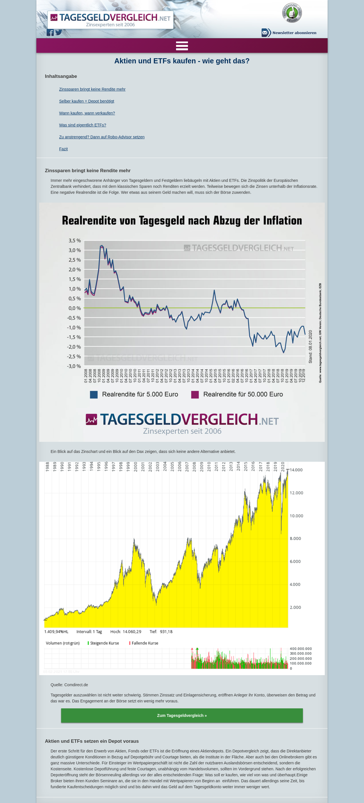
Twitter (59, 32)
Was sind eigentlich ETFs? (82, 125)
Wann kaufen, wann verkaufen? (87, 113)
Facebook (51, 32)
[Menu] (182, 45)
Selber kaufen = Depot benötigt (86, 101)
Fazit (63, 149)
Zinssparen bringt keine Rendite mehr (92, 89)
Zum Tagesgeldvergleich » (182, 715)
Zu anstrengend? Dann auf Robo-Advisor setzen (101, 137)
